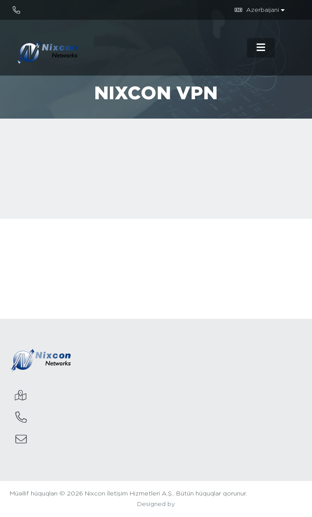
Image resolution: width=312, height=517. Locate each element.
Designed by (156, 504)
